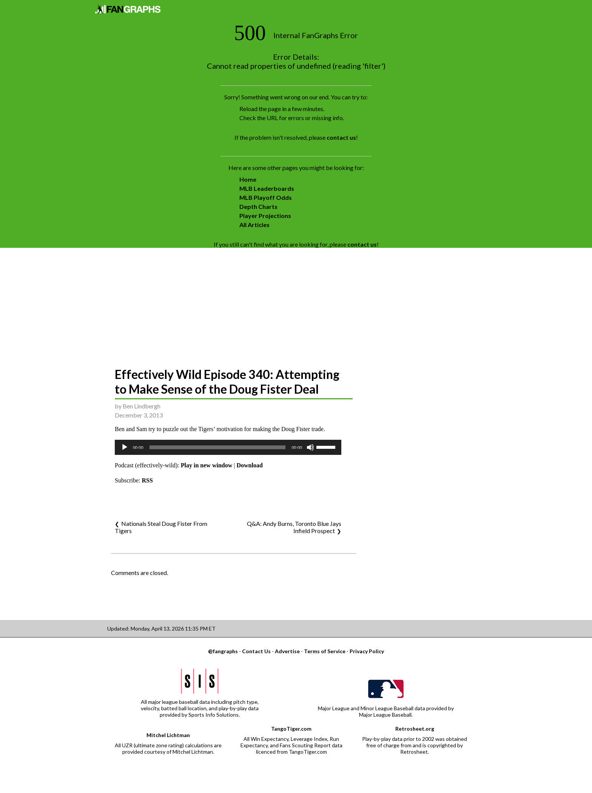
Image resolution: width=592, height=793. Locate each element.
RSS (147, 480)
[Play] (124, 447)
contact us (341, 137)
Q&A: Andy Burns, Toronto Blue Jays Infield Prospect (294, 527)
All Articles (254, 224)
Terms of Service (324, 651)
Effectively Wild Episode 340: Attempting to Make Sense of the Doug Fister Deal (227, 381)
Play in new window (206, 465)
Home (247, 179)
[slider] (218, 447)
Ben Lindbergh (141, 406)
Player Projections (265, 215)
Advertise (287, 651)
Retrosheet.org (414, 728)
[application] (228, 447)
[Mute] (310, 447)
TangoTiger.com (291, 728)
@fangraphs (223, 651)
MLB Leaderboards (266, 188)
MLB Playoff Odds (265, 197)
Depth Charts (258, 206)
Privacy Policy (367, 651)
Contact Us (256, 651)
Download (249, 465)
